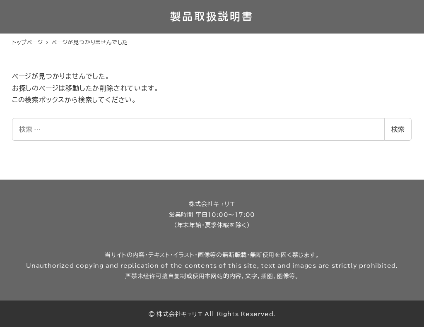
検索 (398, 129)
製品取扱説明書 (211, 16)
